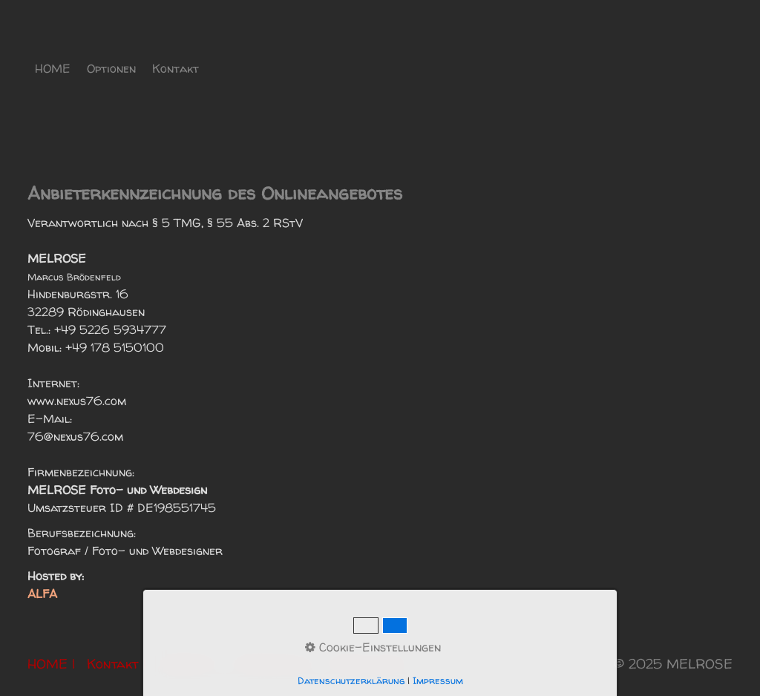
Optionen (111, 68)
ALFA (42, 593)
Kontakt (175, 68)
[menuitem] (53, 68)
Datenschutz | (276, 663)
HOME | (51, 663)
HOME (53, 68)
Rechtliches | (372, 663)
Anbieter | (189, 663)
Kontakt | (116, 663)
